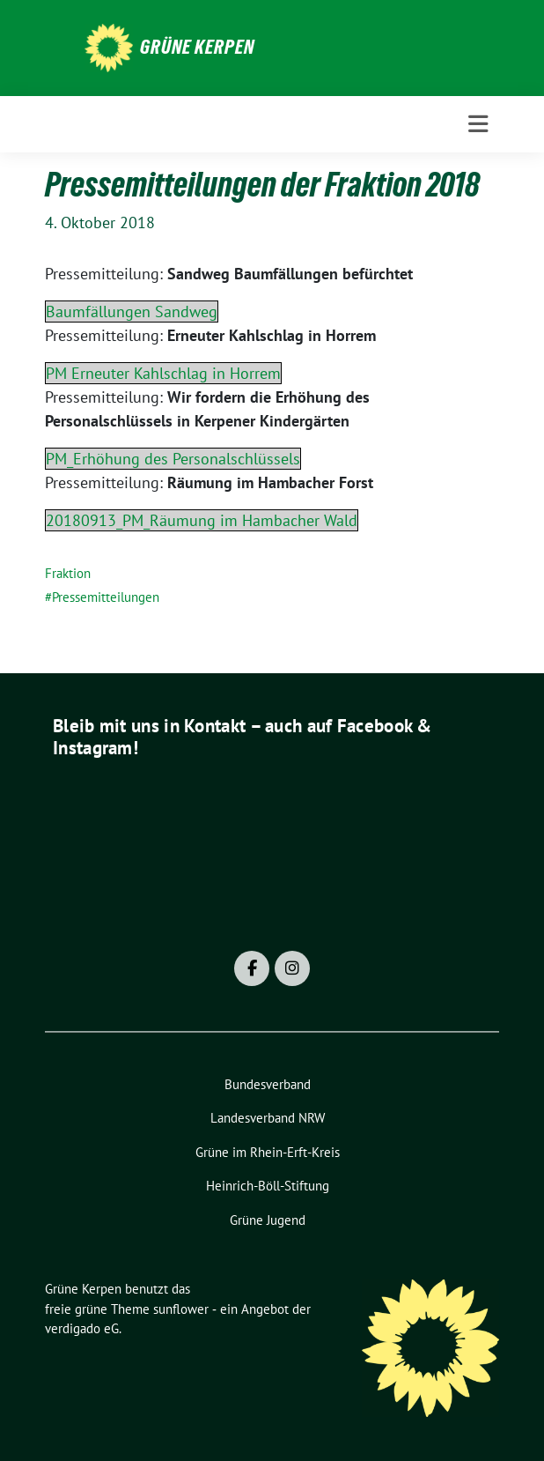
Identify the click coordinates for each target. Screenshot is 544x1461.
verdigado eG (82, 1328)
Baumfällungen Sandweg (131, 311)
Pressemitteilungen (105, 597)
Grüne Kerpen (197, 46)
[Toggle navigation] (478, 124)
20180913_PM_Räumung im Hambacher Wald (201, 520)
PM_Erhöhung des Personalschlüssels (173, 459)
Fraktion (68, 573)
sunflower (181, 1309)
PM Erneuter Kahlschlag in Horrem (163, 373)
